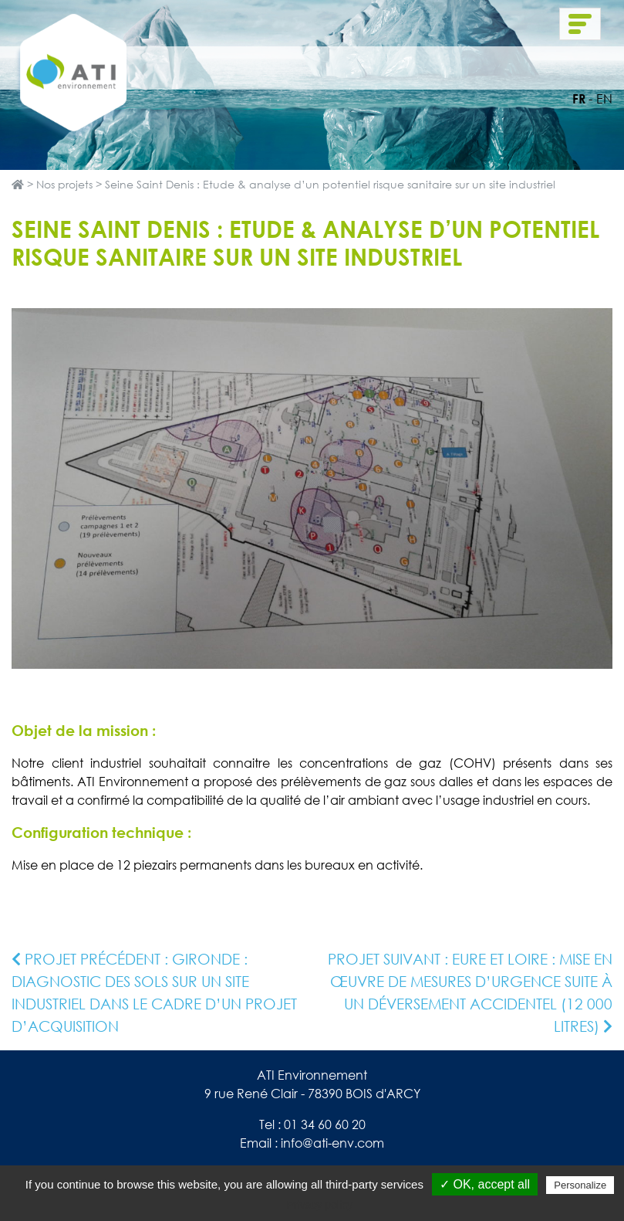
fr (578, 99)
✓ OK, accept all (485, 1184)
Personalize (580, 1185)
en (604, 99)
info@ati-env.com (332, 1143)
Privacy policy (320, 1205)
